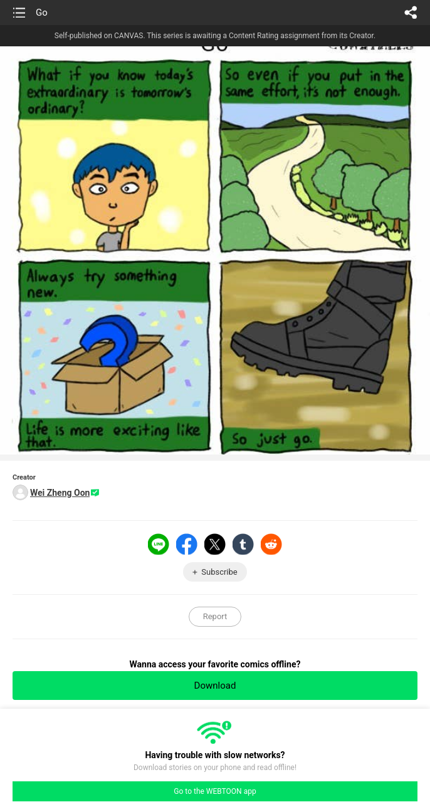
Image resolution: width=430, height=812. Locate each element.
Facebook (186, 544)
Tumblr (243, 544)
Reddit (271, 544)
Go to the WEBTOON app (215, 791)
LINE (158, 544)
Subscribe (219, 572)
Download (215, 685)
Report (215, 616)
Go (42, 12)
